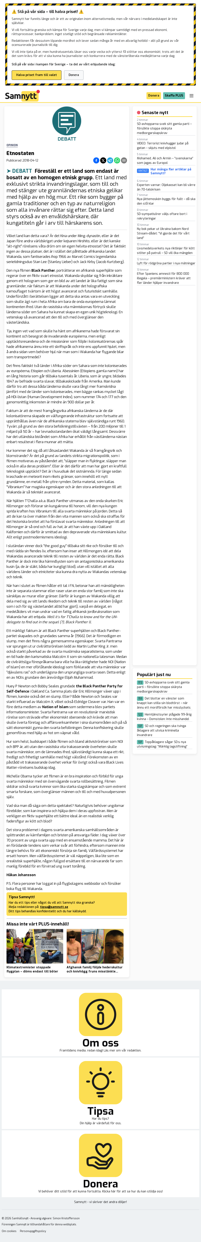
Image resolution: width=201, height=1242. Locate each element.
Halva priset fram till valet (36, 75)
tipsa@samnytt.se (54, 907)
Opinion (12, 145)
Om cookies (9, 1231)
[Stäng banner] (194, 6)
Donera (74, 75)
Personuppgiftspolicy (33, 1231)
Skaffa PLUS (174, 96)
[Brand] (22, 95)
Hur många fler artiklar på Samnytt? (171, 171)
